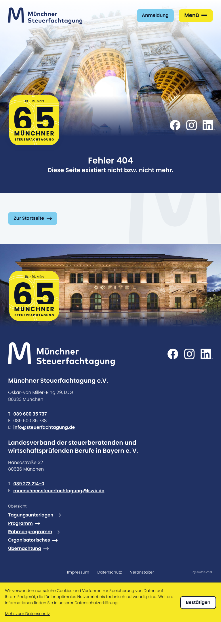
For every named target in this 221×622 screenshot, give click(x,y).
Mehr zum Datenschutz (27, 614)
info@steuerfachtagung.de (44, 427)
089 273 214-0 (28, 484)
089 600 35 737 (30, 414)
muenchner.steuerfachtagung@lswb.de (58, 491)
